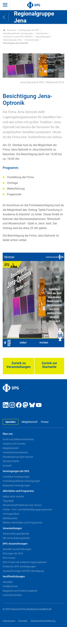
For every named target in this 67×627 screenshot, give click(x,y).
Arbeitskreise (42, 33)
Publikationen (10, 586)
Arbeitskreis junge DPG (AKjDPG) (18, 37)
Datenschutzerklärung (43, 621)
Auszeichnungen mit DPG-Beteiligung (23, 571)
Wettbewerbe (10, 518)
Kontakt (7, 465)
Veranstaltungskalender (16, 533)
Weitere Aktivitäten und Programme (22, 522)
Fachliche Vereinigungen (16, 476)
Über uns (8, 433)
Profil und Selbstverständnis (18, 439)
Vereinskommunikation (15, 452)
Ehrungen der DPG (13, 553)
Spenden (10, 421)
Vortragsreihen (11, 513)
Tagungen (8, 500)
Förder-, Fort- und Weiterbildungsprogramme (27, 509)
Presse (44, 421)
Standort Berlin (11, 461)
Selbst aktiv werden (13, 496)
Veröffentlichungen (14, 576)
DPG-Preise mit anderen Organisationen (25, 562)
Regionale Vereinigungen (16, 485)
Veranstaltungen (31, 40)
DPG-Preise (9, 557)
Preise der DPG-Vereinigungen (19, 566)
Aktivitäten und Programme (18, 491)
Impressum (9, 621)
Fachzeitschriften (12, 595)
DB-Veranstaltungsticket (16, 538)
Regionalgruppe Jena (12, 40)
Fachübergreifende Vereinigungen (18, 33)
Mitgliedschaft (30, 421)
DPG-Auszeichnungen (15, 543)
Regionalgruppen (43, 37)
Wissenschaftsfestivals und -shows (22, 505)
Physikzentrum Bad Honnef (18, 456)
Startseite (9, 30)
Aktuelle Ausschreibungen (17, 549)
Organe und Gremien (14, 443)
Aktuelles (8, 582)
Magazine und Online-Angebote (20, 590)
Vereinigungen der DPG (28, 30)
